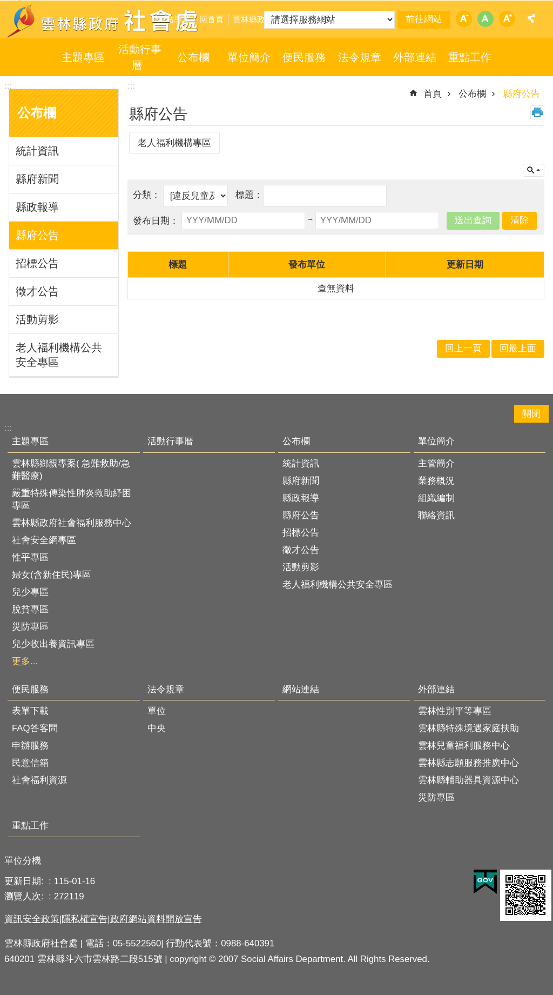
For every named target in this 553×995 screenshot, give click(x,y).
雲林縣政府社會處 (103, 21)
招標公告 (37, 263)
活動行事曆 (139, 57)
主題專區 (83, 57)
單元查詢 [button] (533, 170)
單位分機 (22, 861)
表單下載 (30, 711)
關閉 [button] (531, 414)
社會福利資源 (39, 780)
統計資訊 (37, 151)
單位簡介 (249, 57)
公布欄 (193, 57)
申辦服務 (30, 745)
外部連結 (414, 57)
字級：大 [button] (507, 19)
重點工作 (469, 57)
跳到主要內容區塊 (5, 5)
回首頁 (211, 19)
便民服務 (304, 57)
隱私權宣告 (84, 919)
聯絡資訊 (436, 515)
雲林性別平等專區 (454, 711)
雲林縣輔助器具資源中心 (468, 780)
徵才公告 (37, 291)
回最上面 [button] (518, 348)
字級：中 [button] (485, 19)
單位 (156, 711)
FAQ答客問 (35, 728)
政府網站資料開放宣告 (156, 919)
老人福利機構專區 (174, 143)
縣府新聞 (37, 179)
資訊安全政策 (31, 919)
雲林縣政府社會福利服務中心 (71, 523)
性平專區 (30, 557)
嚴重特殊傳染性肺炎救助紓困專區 (71, 499)
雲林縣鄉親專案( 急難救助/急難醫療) (71, 469)
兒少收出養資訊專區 (53, 644)
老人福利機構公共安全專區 (59, 355)
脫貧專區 (30, 609)
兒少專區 (30, 592)
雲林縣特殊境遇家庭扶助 (468, 728)
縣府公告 (37, 235)
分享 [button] (531, 18)
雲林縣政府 (253, 19)
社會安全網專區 (44, 540)
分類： (148, 195)
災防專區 (30, 627)
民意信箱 (30, 763)
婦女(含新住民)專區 (51, 575)
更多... (25, 661)
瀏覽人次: (25, 896)
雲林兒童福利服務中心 (464, 745)
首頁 (432, 94)
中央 (156, 728)
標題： (249, 195)
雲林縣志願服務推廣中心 (468, 763)
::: (8, 86)
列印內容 (537, 112)
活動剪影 (37, 319)
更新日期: (25, 881)
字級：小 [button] (464, 19)
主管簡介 (436, 463)
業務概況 (436, 481)
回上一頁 (463, 348)
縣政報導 (37, 207)
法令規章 (359, 57)
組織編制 (436, 498)
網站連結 (300, 689)
